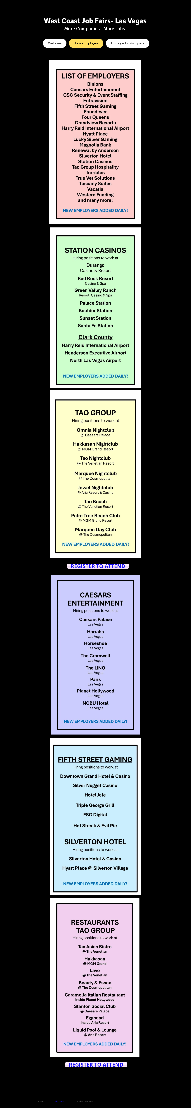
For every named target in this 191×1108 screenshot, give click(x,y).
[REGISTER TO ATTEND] (98, 566)
